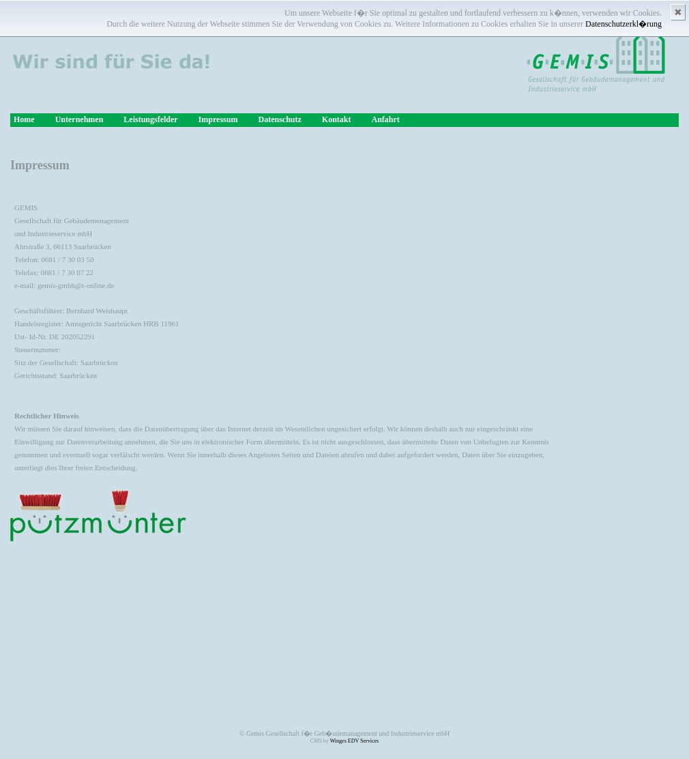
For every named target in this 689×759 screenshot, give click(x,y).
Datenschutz (279, 119)
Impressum (218, 119)
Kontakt (336, 119)
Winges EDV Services (354, 741)
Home (24, 119)
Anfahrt (385, 119)
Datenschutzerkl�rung (623, 24)
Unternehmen (79, 119)
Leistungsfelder (150, 119)
